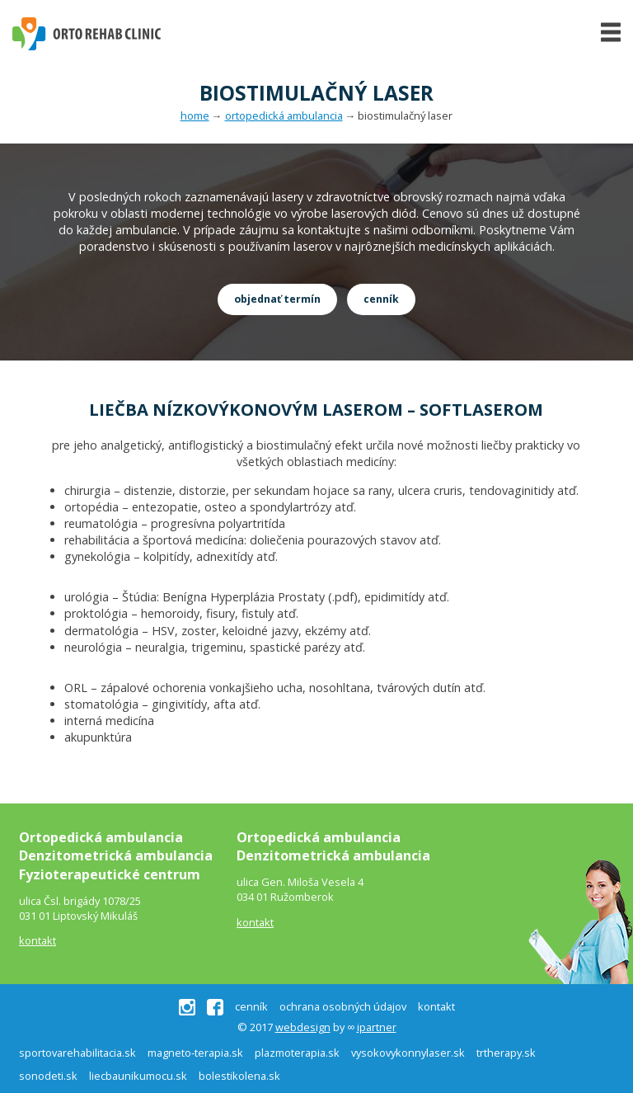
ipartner (376, 1027)
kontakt (37, 940)
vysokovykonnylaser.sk (408, 1052)
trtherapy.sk (506, 1052)
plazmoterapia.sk (297, 1052)
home (195, 115)
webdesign (303, 1027)
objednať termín (277, 299)
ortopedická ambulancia (284, 115)
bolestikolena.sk (239, 1075)
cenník (381, 299)
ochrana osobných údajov (342, 1007)
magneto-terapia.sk (195, 1052)
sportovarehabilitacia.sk (77, 1052)
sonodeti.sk (48, 1075)
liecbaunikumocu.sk (138, 1075)
